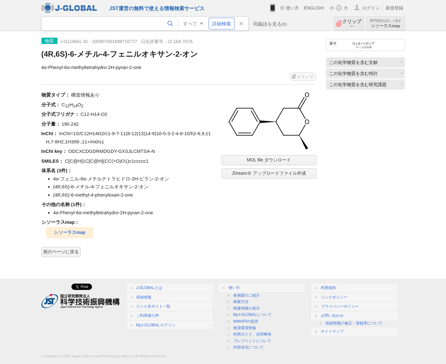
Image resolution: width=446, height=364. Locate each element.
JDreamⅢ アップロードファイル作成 (269, 173)
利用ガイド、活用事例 (252, 334)
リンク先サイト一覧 (153, 306)
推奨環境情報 (244, 328)
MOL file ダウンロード (269, 159)
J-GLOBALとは (149, 288)
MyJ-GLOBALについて (252, 314)
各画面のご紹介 (246, 295)
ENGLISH (314, 7)
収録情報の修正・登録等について (354, 323)
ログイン (371, 7)
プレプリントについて (252, 341)
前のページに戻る (61, 251)
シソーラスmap (385, 23)
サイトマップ (332, 331)
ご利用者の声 (147, 315)
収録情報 (143, 297)
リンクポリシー (334, 297)
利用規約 (328, 288)
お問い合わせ (332, 315)
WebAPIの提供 (246, 321)
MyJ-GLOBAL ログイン (156, 325)
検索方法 (240, 301)
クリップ (351, 23)
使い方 (292, 7)
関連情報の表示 (246, 308)
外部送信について (248, 347)
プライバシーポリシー (340, 306)
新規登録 (394, 7)
